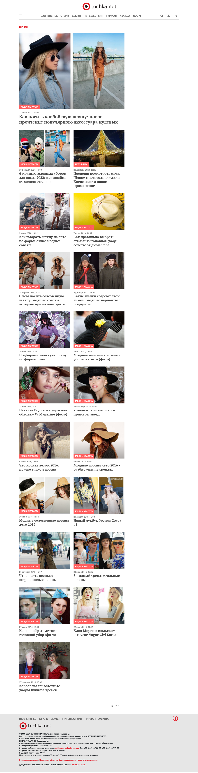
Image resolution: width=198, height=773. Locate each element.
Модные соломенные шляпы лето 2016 (44, 522)
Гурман (111, 15)
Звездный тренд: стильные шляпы (97, 577)
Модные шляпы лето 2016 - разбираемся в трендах (97, 467)
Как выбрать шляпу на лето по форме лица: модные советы (42, 241)
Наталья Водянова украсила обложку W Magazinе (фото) (43, 412)
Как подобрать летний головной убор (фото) (38, 632)
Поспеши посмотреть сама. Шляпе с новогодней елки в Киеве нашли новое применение (97, 179)
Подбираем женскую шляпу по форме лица (43, 357)
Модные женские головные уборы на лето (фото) (97, 357)
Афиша (125, 15)
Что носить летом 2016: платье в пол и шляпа (39, 467)
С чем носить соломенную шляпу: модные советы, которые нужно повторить (42, 300)
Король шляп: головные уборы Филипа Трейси (39, 688)
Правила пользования (28, 760)
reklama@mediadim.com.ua (67, 748)
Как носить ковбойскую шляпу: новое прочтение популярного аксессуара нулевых (68, 119)
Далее (115, 705)
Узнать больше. (79, 765)
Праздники (81, 164)
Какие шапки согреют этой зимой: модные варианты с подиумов (97, 300)
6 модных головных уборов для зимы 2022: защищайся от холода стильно (42, 177)
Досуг (137, 15)
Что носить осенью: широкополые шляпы (38, 577)
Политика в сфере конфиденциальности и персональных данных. (68, 760)
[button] (168, 16)
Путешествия (93, 15)
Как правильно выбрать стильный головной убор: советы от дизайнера (95, 241)
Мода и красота (29, 107)
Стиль (64, 15)
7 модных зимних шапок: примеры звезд (95, 412)
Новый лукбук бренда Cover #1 (97, 522)
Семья (76, 15)
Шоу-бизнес (49, 15)
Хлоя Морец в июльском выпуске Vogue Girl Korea (95, 632)
